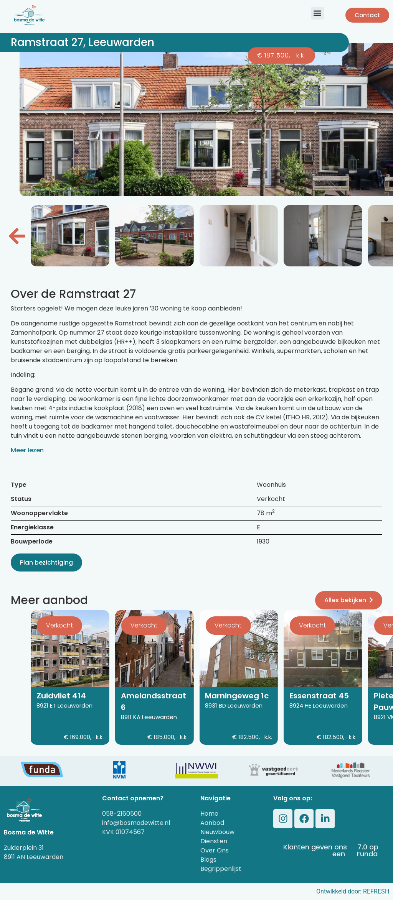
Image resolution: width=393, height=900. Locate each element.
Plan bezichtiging (46, 562)
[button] (317, 13)
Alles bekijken (348, 600)
